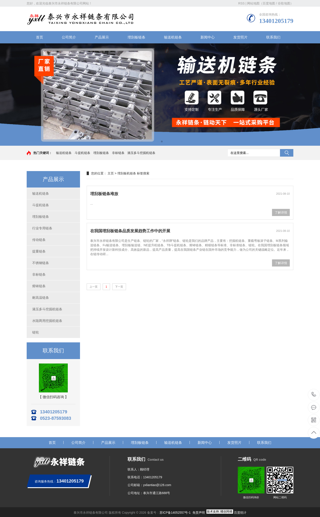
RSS (241, 3)
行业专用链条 (42, 228)
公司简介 (69, 37)
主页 (111, 173)
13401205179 (314, 394)
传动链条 (39, 240)
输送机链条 (173, 37)
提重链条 (39, 251)
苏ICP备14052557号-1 (175, 512)
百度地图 (269, 3)
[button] (158, 141)
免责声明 (198, 512)
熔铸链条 (39, 286)
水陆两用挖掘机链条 (47, 321)
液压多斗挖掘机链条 (141, 153)
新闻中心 (207, 37)
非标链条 (118, 153)
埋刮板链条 (136, 37)
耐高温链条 (40, 297)
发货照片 (240, 37)
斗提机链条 (82, 153)
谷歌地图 (284, 3)
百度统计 (240, 512)
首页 (39, 37)
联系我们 (273, 37)
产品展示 (102, 37)
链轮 (35, 332)
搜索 (286, 153)
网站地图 (253, 3)
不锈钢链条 (40, 263)
